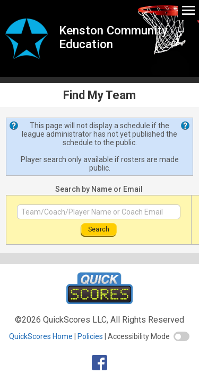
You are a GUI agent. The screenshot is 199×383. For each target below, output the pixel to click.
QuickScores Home (41, 336)
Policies (90, 336)
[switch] (181, 336)
